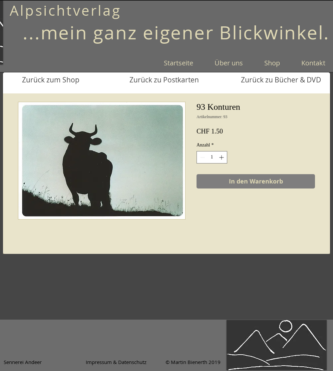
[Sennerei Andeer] (22, 362)
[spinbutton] (212, 157)
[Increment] (222, 157)
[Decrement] (202, 157)
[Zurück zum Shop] (50, 80)
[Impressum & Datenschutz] (116, 362)
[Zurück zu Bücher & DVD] (281, 80)
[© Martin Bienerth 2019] (192, 362)
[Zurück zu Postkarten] (164, 80)
